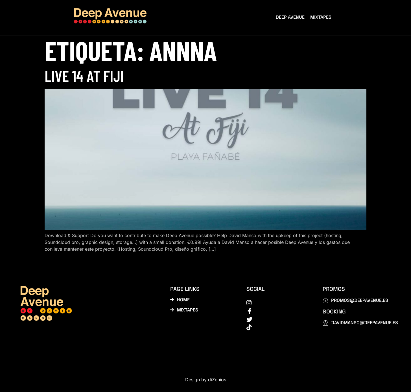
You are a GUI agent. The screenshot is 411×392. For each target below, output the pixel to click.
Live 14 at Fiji (84, 75)
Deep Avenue (290, 17)
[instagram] (278, 302)
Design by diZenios (205, 379)
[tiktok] (278, 327)
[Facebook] (278, 310)
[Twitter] (278, 318)
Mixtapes (320, 17)
